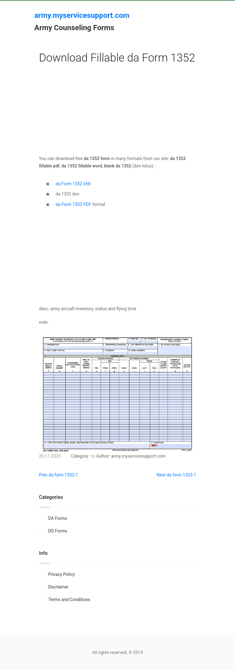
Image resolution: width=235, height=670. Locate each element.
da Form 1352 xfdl (73, 183)
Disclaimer (58, 586)
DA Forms (57, 518)
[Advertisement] (117, 112)
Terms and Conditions (69, 599)
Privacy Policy (61, 574)
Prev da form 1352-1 (58, 474)
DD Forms (57, 530)
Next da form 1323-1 (176, 474)
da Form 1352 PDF (73, 204)
